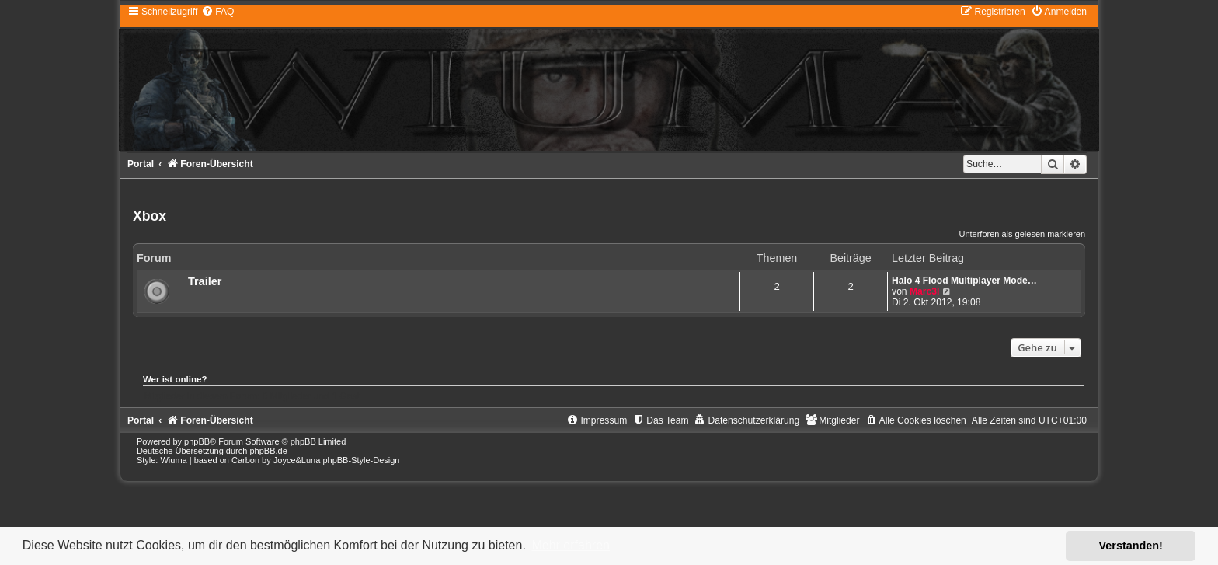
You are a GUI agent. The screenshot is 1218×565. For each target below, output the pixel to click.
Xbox (149, 216)
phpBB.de (268, 450)
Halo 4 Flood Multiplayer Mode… (964, 280)
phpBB (197, 441)
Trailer (205, 281)
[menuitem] (217, 11)
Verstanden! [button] (1131, 545)
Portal (140, 164)
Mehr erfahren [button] (570, 545)
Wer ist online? (175, 379)
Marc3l (924, 291)
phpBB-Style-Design (360, 460)
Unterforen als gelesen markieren (1022, 234)
